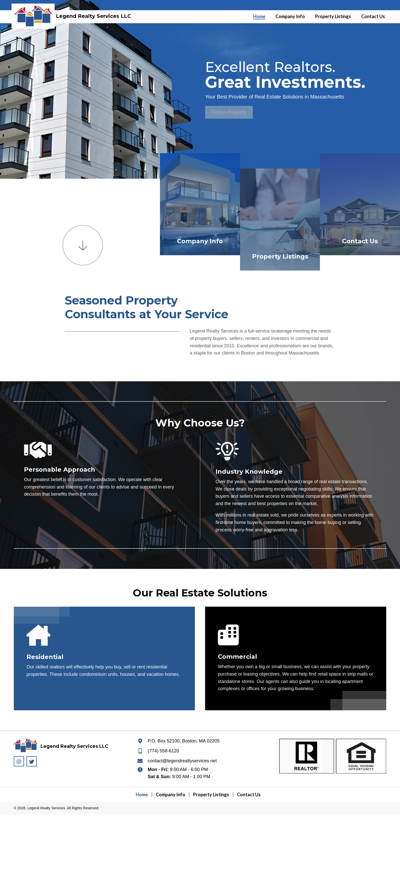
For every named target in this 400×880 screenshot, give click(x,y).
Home (142, 794)
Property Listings (280, 256)
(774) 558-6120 (163, 750)
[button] (229, 112)
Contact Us (360, 241)
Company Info (200, 241)
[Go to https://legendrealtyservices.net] (35, 14)
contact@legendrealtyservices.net (182, 760)
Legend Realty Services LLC (93, 16)
